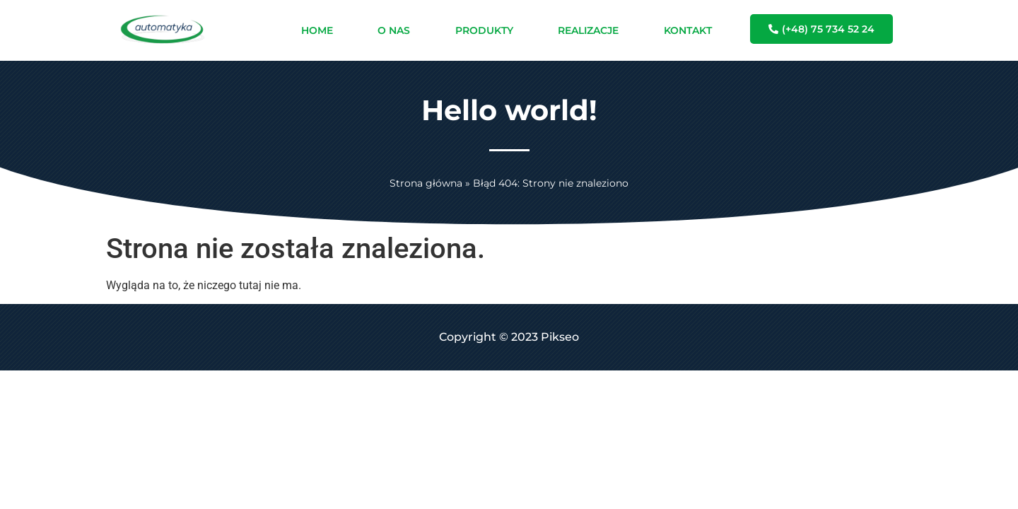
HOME (317, 30)
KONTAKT (688, 30)
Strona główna (426, 183)
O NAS (394, 30)
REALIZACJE (588, 30)
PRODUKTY (484, 30)
